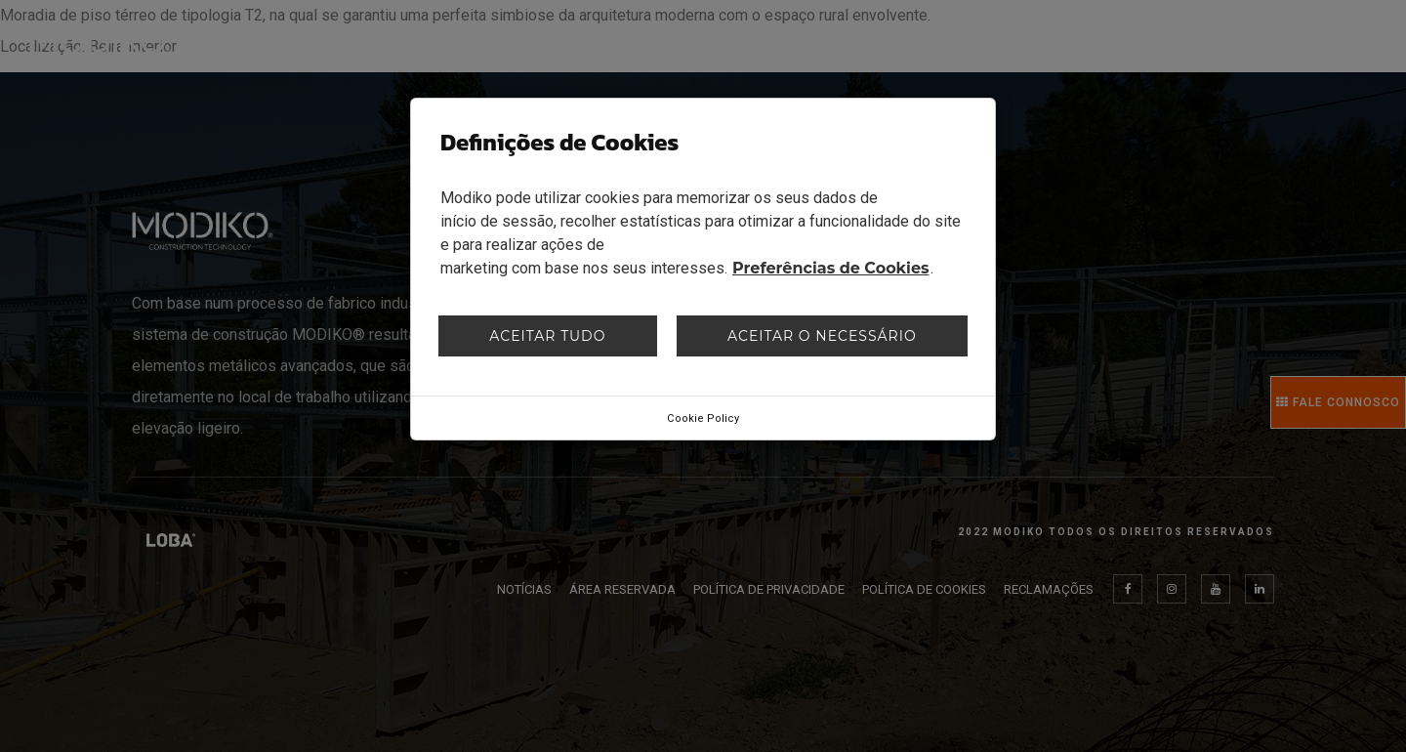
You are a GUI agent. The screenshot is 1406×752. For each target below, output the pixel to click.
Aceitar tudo (547, 336)
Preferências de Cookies (831, 268)
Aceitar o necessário (822, 336)
